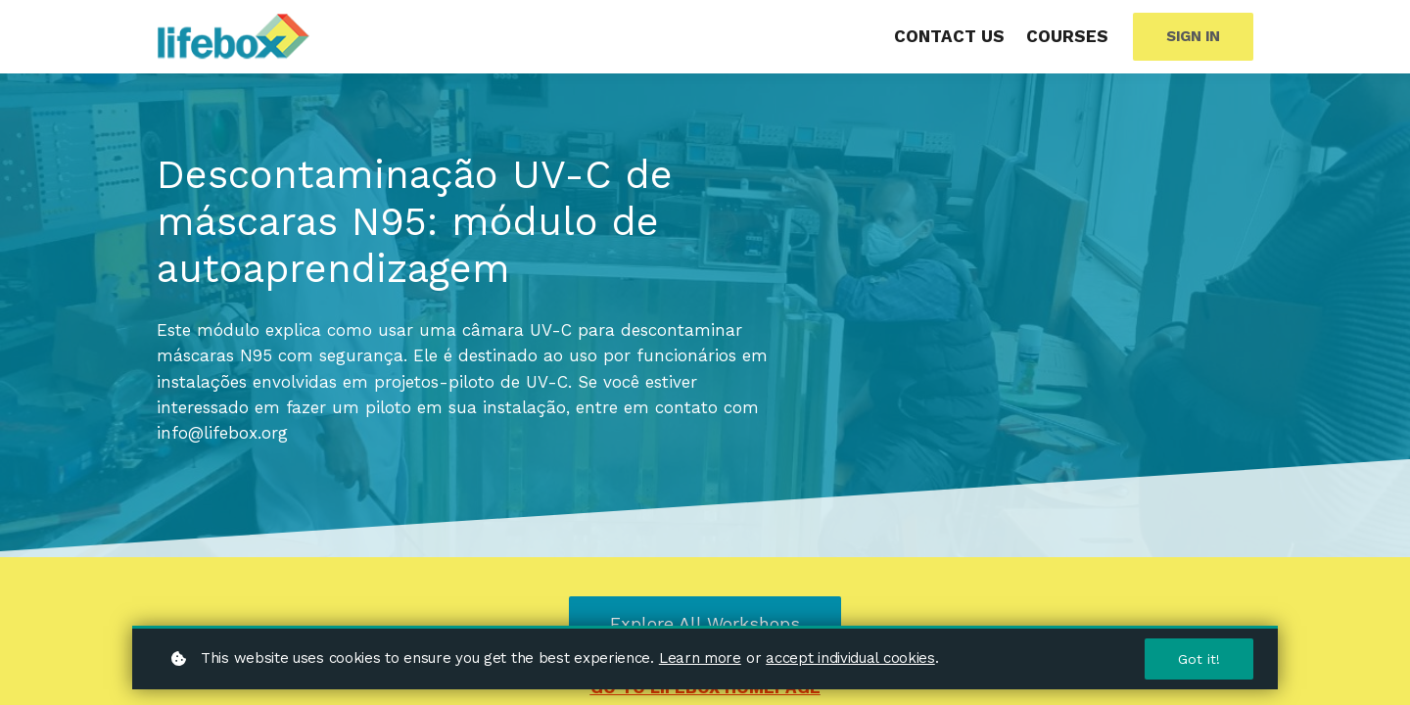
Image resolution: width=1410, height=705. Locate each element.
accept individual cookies (850, 658)
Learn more (700, 658)
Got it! (1199, 659)
